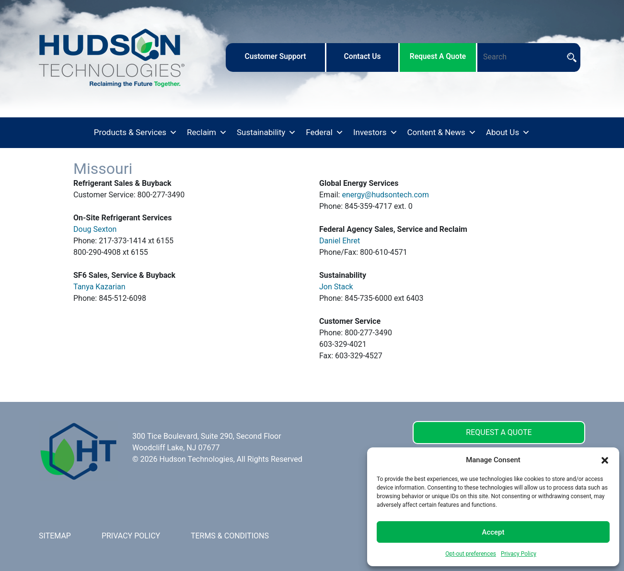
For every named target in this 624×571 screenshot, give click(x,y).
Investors (375, 132)
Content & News (441, 132)
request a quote (438, 56)
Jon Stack (336, 286)
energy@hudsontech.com (385, 194)
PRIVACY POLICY (131, 535)
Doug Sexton (94, 229)
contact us (362, 56)
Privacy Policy (518, 553)
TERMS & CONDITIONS (230, 535)
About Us (508, 132)
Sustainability (266, 132)
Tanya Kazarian (99, 286)
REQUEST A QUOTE (499, 432)
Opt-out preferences (470, 553)
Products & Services (135, 132)
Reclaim (207, 132)
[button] (605, 460)
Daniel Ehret (339, 240)
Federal (325, 132)
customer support (275, 56)
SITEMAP (55, 535)
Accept (493, 532)
